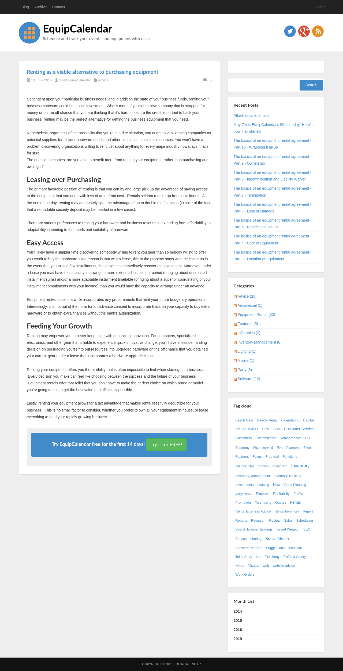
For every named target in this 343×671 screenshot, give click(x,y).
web (266, 566)
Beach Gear (244, 420)
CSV (276, 429)
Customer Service (299, 429)
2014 (238, 611)
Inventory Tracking (287, 476)
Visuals (253, 566)
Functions (289, 457)
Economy (243, 448)
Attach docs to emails (251, 115)
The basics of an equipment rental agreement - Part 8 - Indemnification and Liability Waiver (272, 175)
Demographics (290, 438)
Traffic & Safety (294, 557)
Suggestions (275, 548)
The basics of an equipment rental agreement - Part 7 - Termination (272, 191)
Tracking (272, 556)
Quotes (280, 502)
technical (295, 548)
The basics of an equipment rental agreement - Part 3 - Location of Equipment (272, 255)
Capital (308, 420)
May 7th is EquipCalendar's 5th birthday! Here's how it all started (273, 128)
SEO (307, 529)
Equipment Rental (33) (256, 314)
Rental (295, 502)
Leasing (263, 485)
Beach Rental (267, 420)
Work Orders (245, 574)
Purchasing (263, 502)
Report (308, 511)
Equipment (263, 447)
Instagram (279, 466)
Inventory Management (253, 476)
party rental (244, 494)
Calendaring (290, 420)
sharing (256, 539)
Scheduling (304, 520)
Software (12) (249, 379)
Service (241, 539)
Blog (25, 7)
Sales (288, 520)
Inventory (300, 465)
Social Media (277, 538)
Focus (257, 457)
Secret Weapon (288, 529)
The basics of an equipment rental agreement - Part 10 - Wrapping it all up (272, 143)
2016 (238, 629)
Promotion (243, 502)
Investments (245, 485)
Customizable (265, 438)
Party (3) (245, 369)
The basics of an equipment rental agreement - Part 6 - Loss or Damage (272, 207)
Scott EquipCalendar (75, 80)
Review (274, 520)
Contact (58, 7)
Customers (244, 438)
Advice (103, 80)
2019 (238, 639)
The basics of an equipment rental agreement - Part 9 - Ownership (272, 159)
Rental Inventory (286, 511)
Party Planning (295, 485)
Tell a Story (244, 557)
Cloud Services (247, 429)
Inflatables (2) (249, 333)
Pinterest (263, 494)
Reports (241, 520)
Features (242, 457)
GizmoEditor (245, 466)
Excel (307, 448)
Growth (263, 466)
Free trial (272, 457)
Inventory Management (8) (260, 342)
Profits (298, 494)
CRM (266, 429)
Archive (40, 7)
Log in (320, 7)
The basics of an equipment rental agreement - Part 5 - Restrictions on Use (272, 223)
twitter (240, 566)
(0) (207, 80)
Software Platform (249, 548)
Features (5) (248, 324)
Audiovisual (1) (250, 305)
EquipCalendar (77, 28)
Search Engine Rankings (254, 529)
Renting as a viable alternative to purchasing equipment (92, 71)
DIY (308, 438)
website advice (284, 566)
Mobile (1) (246, 360)
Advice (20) (247, 296)
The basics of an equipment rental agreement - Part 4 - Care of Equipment (272, 239)
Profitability (281, 494)
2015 (238, 620)
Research (258, 520)
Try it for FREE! (166, 444)
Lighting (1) (247, 351)
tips (258, 557)
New (277, 484)
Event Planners (288, 448)
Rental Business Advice (253, 511)
